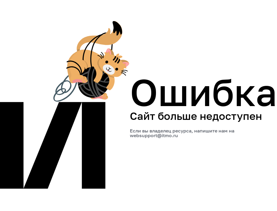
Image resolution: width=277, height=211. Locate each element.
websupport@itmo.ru (154, 135)
